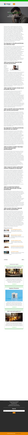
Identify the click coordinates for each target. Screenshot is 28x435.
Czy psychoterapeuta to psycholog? (16, 229)
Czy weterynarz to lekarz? (14, 251)
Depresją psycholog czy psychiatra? (16, 234)
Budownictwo (14, 382)
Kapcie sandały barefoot (14, 390)
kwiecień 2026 (14, 373)
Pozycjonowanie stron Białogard (14, 389)
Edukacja (14, 385)
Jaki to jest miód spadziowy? (14, 311)
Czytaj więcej (14, 327)
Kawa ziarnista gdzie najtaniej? (14, 267)
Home (8, 12)
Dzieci (14, 383)
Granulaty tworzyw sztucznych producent (14, 393)
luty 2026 (14, 375)
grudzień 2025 (14, 377)
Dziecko (14, 384)
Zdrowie (12, 12)
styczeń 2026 (14, 376)
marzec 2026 (14, 374)
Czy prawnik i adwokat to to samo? (16, 240)
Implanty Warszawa (14, 288)
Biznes (14, 381)
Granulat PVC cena (14, 391)
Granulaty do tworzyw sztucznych (14, 392)
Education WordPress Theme (14, 433)
